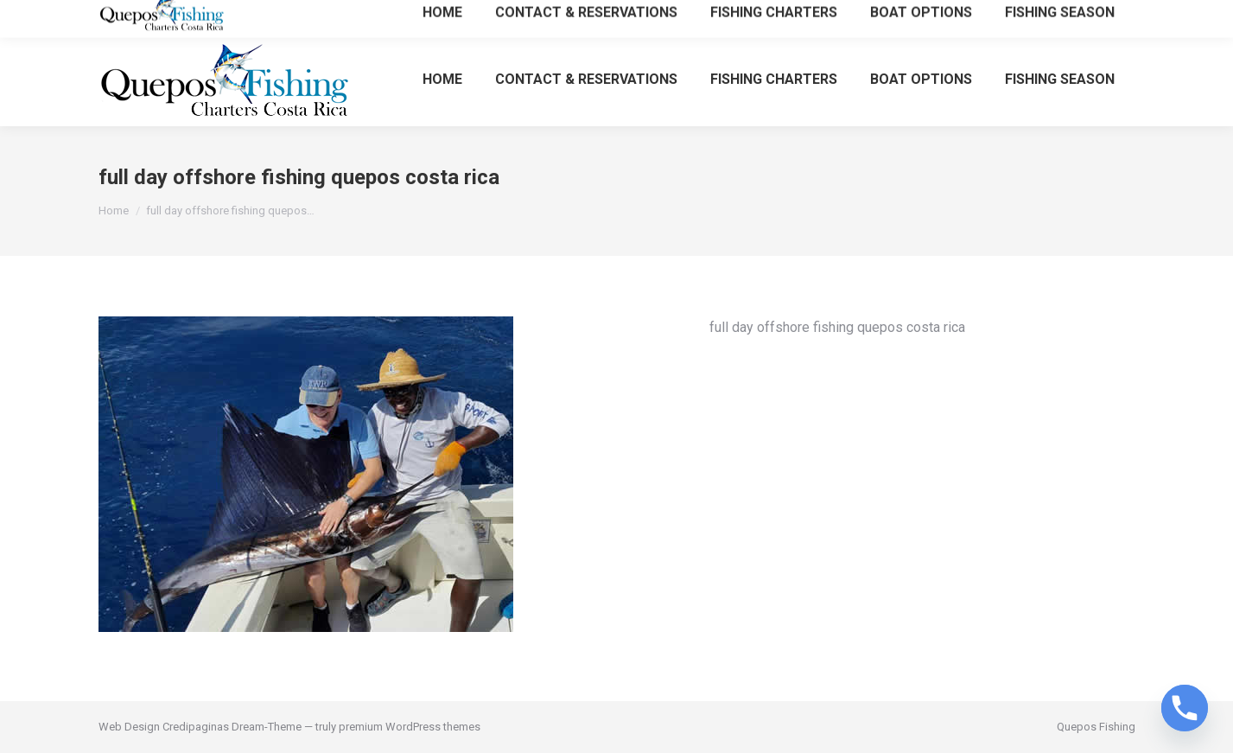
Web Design (129, 726)
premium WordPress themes (409, 726)
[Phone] (1184, 708)
